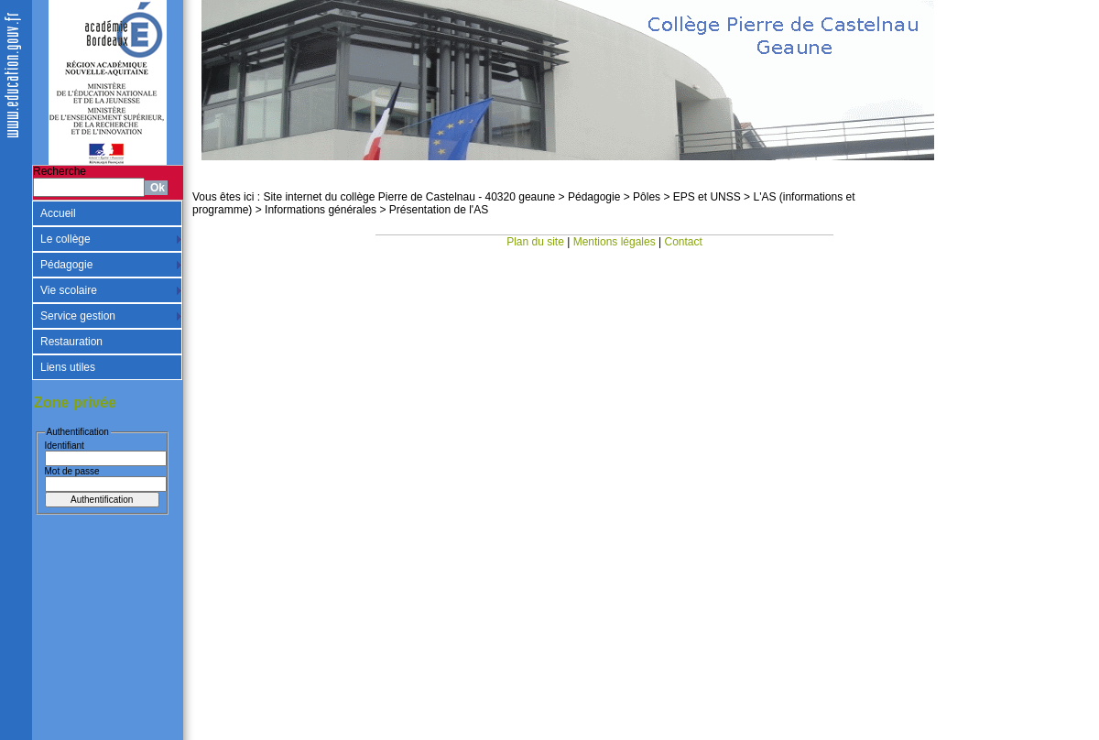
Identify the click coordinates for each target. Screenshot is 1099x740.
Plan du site (535, 241)
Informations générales (320, 209)
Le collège (65, 239)
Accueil (58, 213)
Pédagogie (66, 264)
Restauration (71, 341)
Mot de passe (72, 471)
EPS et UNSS (707, 196)
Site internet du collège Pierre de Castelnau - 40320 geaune (409, 196)
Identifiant (64, 446)
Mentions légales (614, 241)
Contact (683, 241)
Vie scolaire (68, 290)
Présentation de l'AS (438, 209)
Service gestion (77, 316)
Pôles (646, 196)
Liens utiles (67, 367)
